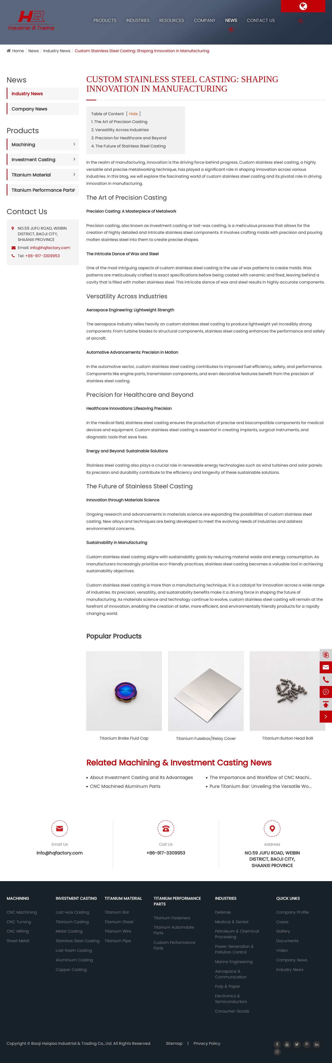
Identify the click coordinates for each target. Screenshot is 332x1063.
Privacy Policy (207, 1043)
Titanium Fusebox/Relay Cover (206, 738)
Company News (29, 109)
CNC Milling (18, 931)
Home (18, 51)
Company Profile (292, 912)
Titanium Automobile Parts (174, 930)
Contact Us (261, 20)
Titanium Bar (117, 912)
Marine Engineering (234, 962)
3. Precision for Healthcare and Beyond (128, 138)
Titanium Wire (118, 931)
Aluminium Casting (74, 960)
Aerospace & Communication (231, 974)
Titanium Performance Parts (43, 190)
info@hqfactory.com (50, 248)
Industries (137, 20)
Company (204, 20)
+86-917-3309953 (42, 256)
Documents (287, 941)
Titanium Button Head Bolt (287, 738)
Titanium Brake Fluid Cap (124, 738)
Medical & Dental (231, 922)
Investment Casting (33, 160)
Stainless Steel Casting (78, 941)
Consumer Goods (232, 1011)
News (231, 20)
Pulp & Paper (227, 986)
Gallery (283, 931)
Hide (133, 114)
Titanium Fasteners (172, 918)
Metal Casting (69, 931)
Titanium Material (31, 175)
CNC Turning (19, 922)
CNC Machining (22, 912)
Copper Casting (71, 969)
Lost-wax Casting (72, 912)
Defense (223, 912)
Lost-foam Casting (74, 950)
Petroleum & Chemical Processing (237, 934)
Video (282, 950)
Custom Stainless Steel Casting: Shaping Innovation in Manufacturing (142, 51)
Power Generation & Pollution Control (234, 949)
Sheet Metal (18, 941)
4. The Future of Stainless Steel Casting (128, 146)
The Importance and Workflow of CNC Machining (262, 777)
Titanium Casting (72, 922)
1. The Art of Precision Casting (119, 122)
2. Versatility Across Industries (120, 130)
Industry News (56, 51)
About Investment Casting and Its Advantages (141, 777)
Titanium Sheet (119, 922)
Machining (23, 145)
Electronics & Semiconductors (231, 998)
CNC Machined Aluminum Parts (125, 786)
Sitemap (174, 1043)
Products (104, 20)
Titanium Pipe (118, 941)
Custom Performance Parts (174, 945)
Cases (282, 922)
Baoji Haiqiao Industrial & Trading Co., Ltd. (72, 1043)
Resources (171, 20)
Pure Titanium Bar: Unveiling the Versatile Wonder (262, 786)
